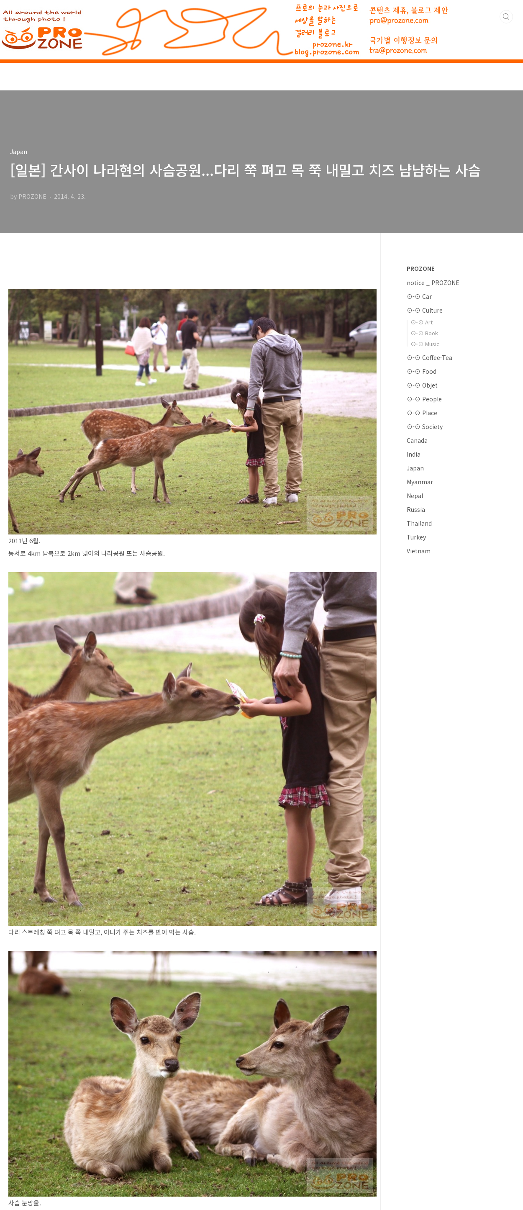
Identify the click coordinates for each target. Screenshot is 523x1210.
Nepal (415, 495)
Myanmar (420, 482)
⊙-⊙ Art (421, 322)
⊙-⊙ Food (421, 371)
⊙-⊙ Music (424, 344)
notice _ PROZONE (433, 282)
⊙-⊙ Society (425, 426)
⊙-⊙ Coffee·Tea (429, 357)
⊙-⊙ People (424, 399)
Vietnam (419, 551)
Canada (417, 440)
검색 (506, 16)
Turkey (416, 537)
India (413, 454)
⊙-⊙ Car (419, 296)
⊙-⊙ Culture (425, 310)
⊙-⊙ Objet (422, 385)
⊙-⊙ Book (424, 333)
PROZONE (421, 268)
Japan (415, 468)
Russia (416, 509)
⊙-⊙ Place (422, 412)
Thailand (419, 523)
